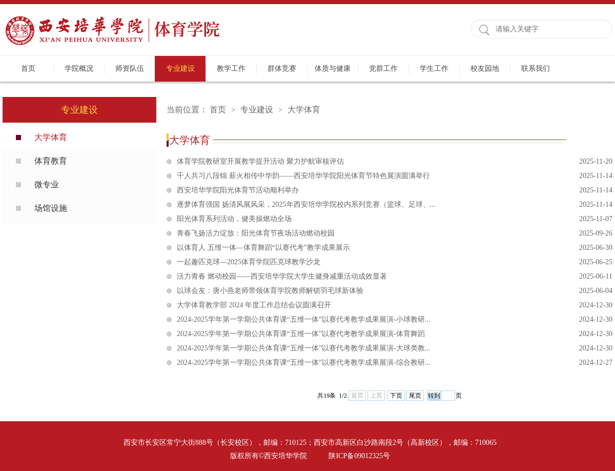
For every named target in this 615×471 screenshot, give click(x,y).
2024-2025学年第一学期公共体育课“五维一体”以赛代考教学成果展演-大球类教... (394, 348)
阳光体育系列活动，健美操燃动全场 (394, 219)
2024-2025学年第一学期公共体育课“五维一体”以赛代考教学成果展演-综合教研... (394, 363)
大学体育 (50, 137)
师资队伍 (129, 68)
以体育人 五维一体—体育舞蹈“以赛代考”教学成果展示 (394, 248)
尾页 (415, 395)
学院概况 (79, 68)
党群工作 (383, 68)
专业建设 (180, 68)
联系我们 (535, 68)
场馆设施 (50, 208)
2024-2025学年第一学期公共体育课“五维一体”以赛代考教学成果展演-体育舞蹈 (394, 334)
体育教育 (50, 160)
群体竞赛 (282, 68)
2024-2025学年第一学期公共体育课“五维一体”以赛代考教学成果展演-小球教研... (394, 319)
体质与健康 (333, 68)
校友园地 (484, 68)
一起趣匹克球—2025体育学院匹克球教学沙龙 (394, 262)
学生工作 (434, 68)
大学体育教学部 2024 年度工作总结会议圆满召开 (394, 305)
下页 (396, 395)
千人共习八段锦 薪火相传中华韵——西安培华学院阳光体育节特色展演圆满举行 (394, 176)
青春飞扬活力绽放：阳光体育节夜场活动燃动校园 (394, 233)
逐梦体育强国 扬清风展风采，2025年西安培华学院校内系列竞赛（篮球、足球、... (394, 205)
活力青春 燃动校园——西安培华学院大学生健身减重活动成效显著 (394, 276)
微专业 (46, 184)
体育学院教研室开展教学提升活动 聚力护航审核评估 (394, 161)
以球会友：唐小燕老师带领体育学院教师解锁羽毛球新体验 (394, 291)
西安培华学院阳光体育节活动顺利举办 (394, 190)
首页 (28, 68)
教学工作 (231, 68)
